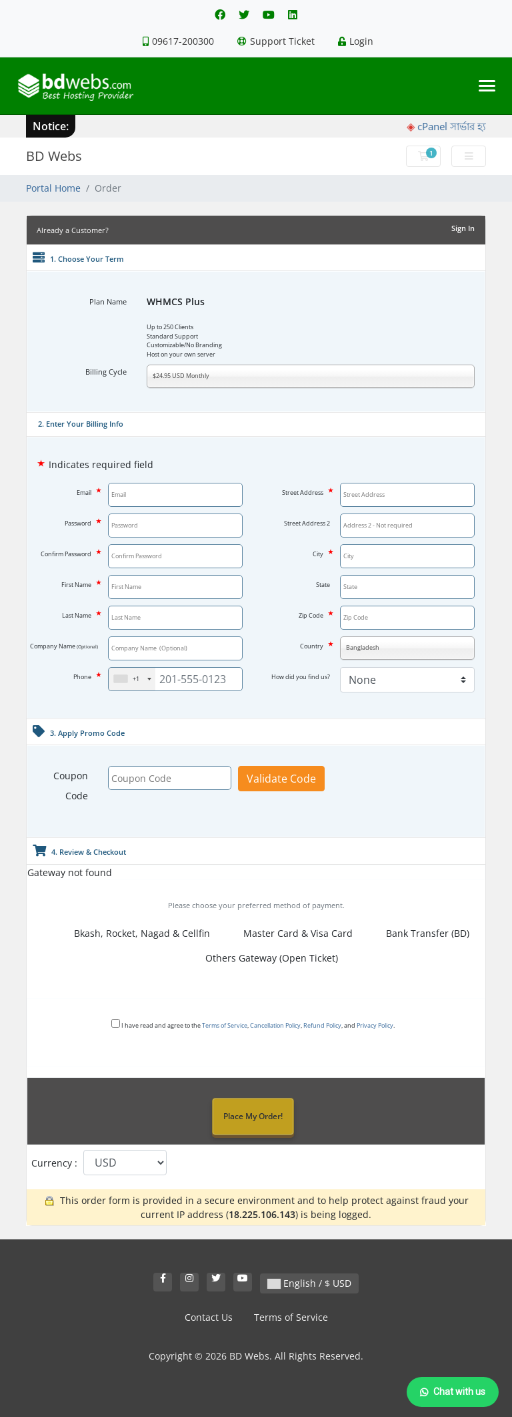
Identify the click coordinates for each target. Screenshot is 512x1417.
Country (315, 645)
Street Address (306, 491)
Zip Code (314, 614)
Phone (85, 676)
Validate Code (281, 778)
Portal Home (53, 188)
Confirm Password (69, 553)
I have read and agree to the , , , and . (253, 1024)
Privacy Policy (375, 1025)
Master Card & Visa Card (289, 934)
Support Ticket (276, 41)
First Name (79, 584)
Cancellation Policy (275, 1025)
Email (87, 491)
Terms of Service (224, 1025)
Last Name (80, 614)
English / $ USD (309, 1283)
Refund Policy (322, 1025)
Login (355, 41)
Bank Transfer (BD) (419, 934)
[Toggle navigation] (487, 85)
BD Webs (54, 156)
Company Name (64, 646)
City (321, 553)
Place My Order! (253, 1116)
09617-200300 (178, 41)
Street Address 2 (307, 523)
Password (81, 522)
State (323, 584)
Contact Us (209, 1317)
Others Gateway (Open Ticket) (263, 959)
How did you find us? (300, 676)
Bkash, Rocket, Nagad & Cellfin (133, 934)
